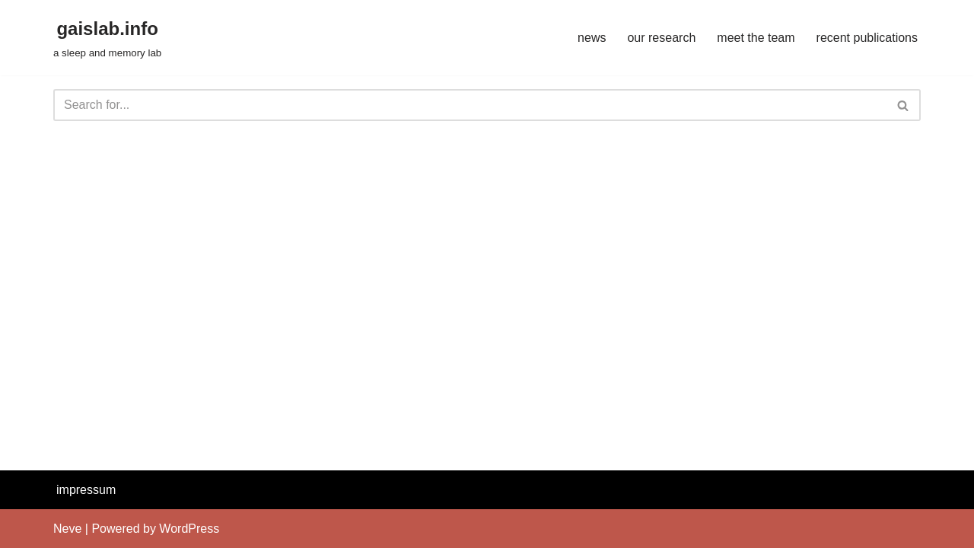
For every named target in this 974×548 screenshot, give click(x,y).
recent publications (867, 37)
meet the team (755, 37)
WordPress (189, 528)
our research (661, 37)
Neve (67, 528)
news (592, 37)
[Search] (469, 105)
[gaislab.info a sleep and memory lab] (107, 38)
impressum (86, 489)
